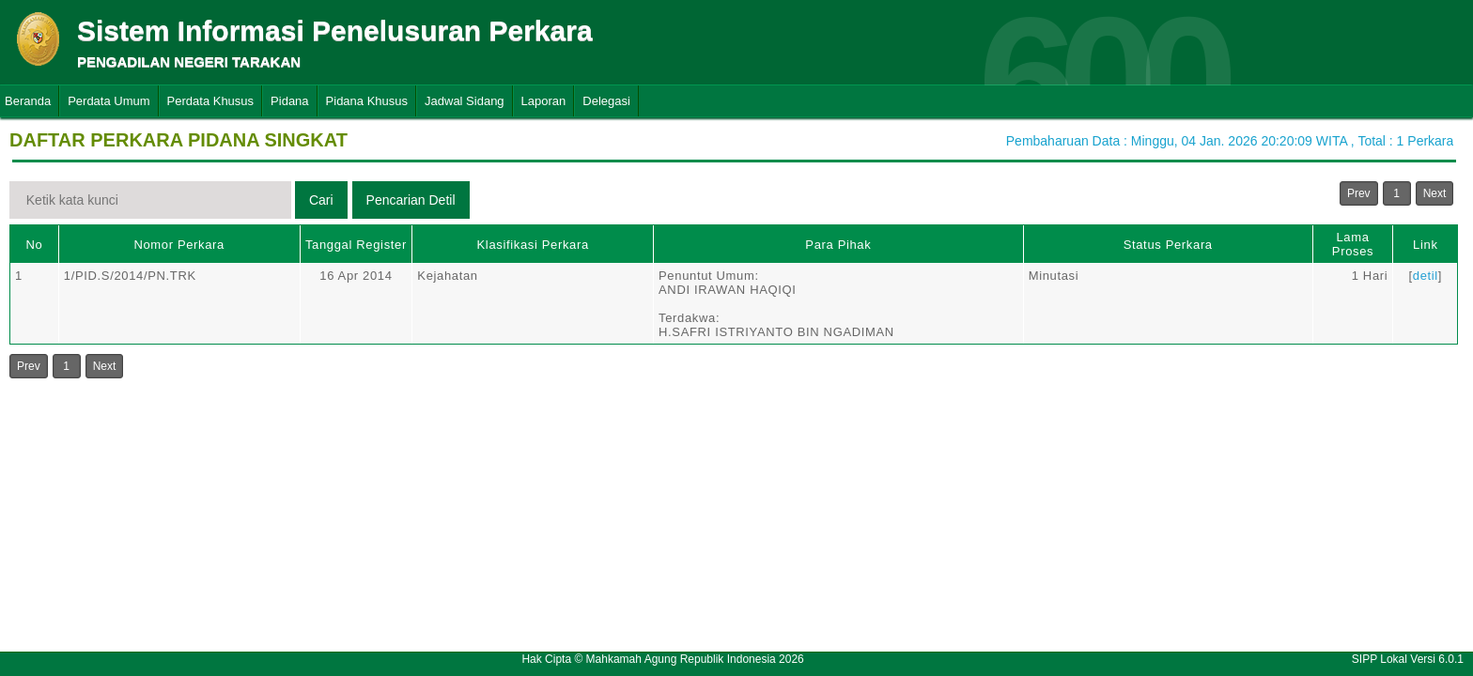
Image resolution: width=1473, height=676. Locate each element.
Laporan (543, 101)
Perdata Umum (108, 101)
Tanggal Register (356, 245)
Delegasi (606, 101)
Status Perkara (1168, 245)
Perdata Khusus (211, 101)
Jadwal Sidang (464, 101)
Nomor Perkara (179, 245)
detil (1425, 276)
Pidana (289, 101)
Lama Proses (1352, 244)
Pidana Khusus (367, 101)
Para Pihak (838, 245)
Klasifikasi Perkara (533, 245)
